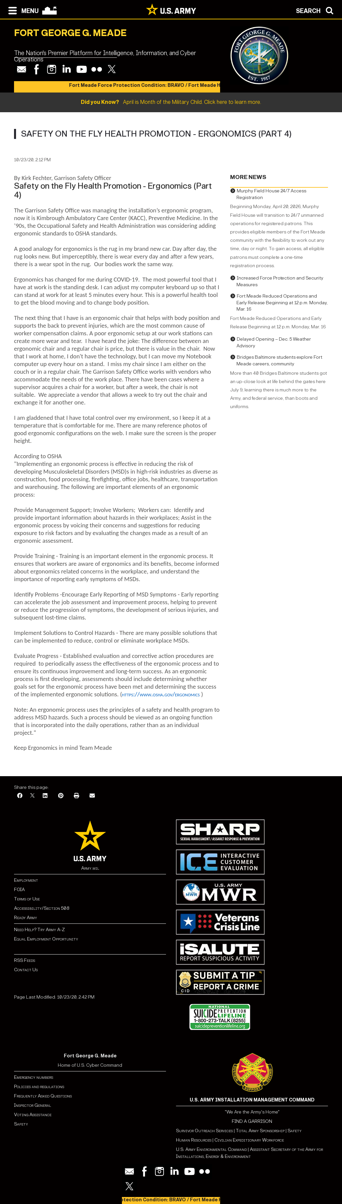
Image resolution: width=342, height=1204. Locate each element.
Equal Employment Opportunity (46, 939)
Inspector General (32, 1105)
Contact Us (26, 970)
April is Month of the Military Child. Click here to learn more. (171, 102)
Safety (21, 1124)
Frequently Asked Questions (43, 1096)
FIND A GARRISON (252, 1121)
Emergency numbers (33, 1077)
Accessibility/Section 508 (41, 908)
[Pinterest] (60, 796)
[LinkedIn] (45, 796)
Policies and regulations (39, 1086)
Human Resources (193, 1140)
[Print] (76, 796)
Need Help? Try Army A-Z (39, 929)
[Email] (92, 796)
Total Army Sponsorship (260, 1131)
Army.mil (90, 868)
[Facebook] (19, 796)
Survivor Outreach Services (204, 1131)
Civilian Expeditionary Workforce (249, 1140)
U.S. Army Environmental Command (211, 1149)
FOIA (19, 889)
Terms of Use (27, 899)
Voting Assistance (32, 1114)
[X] (32, 796)
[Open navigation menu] (22, 10)
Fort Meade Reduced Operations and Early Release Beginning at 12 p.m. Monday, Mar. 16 (282, 302)
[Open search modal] (316, 10)
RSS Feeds (24, 960)
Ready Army (25, 917)
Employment (26, 880)
